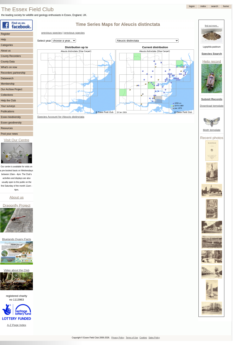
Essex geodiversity (11, 122)
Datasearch (7, 78)
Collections (7, 94)
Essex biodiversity (11, 117)
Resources (7, 128)
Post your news (9, 133)
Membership (7, 83)
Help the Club (8, 100)
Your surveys (8, 106)
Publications (7, 111)
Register (5, 33)
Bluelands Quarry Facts (16, 239)
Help (3, 39)
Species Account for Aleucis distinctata (60, 116)
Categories (7, 45)
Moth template (211, 130)
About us (6, 50)
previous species (51, 32)
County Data (8, 61)
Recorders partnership (13, 72)
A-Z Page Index (16, 325)
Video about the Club (16, 270)
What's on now (9, 67)
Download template (211, 105)
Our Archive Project (11, 89)
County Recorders (11, 56)
